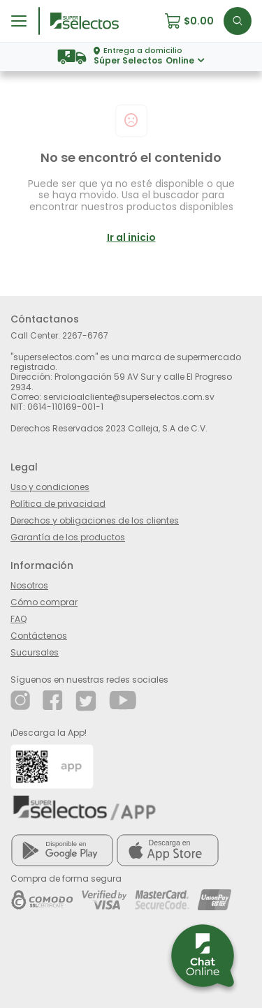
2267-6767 (85, 335)
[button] (194, 21)
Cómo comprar (44, 602)
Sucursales (34, 652)
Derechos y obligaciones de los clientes (94, 520)
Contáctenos (38, 636)
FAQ (18, 619)
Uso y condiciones (49, 487)
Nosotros (29, 585)
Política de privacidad (57, 504)
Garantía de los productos (67, 537)
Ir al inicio (131, 237)
